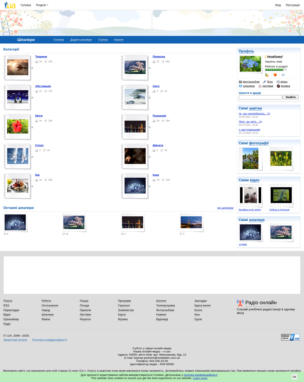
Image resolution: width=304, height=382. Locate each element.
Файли (46, 319)
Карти (122, 314)
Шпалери (48, 314)
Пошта (7, 300)
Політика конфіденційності (49, 339)
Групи (198, 319)
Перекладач (11, 310)
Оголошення (50, 305)
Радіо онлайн (261, 302)
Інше (156, 174)
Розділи (41, 5)
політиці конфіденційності (200, 375)
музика (283, 86)
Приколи (85, 310)
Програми (124, 300)
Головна (26, 5)
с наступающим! (249, 129)
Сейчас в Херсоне (279, 209)
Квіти (39, 115)
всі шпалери (225, 207)
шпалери (247, 86)
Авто (156, 86)
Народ (46, 310)
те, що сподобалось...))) (254, 113)
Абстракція (43, 86)
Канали (119, 39)
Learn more (200, 378)
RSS (6, 305)
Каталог (161, 300)
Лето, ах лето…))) (250, 121)
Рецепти (85, 319)
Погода (84, 305)
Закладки (200, 300)
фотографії (259, 143)
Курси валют (202, 305)
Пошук (84, 300)
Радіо (7, 323)
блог (268, 81)
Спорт (39, 145)
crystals (243, 244)
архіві (257, 92)
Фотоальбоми (165, 310)
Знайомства (126, 310)
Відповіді (162, 319)
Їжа (37, 174)
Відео (7, 314)
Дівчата (158, 145)
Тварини (41, 56)
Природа (159, 56)
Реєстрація (293, 5)
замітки (255, 108)
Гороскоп (124, 305)
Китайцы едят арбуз (250, 209)
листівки (265, 86)
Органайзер (11, 319)
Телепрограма (165, 305)
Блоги (198, 310)
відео (282, 81)
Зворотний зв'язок (15, 339)
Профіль (246, 51)
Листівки (85, 314)
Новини (161, 314)
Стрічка (103, 39)
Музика (123, 319)
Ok (294, 376)
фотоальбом (249, 81)
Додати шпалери (81, 39)
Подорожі (159, 115)
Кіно (197, 314)
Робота (46, 300)
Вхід (278, 5)
